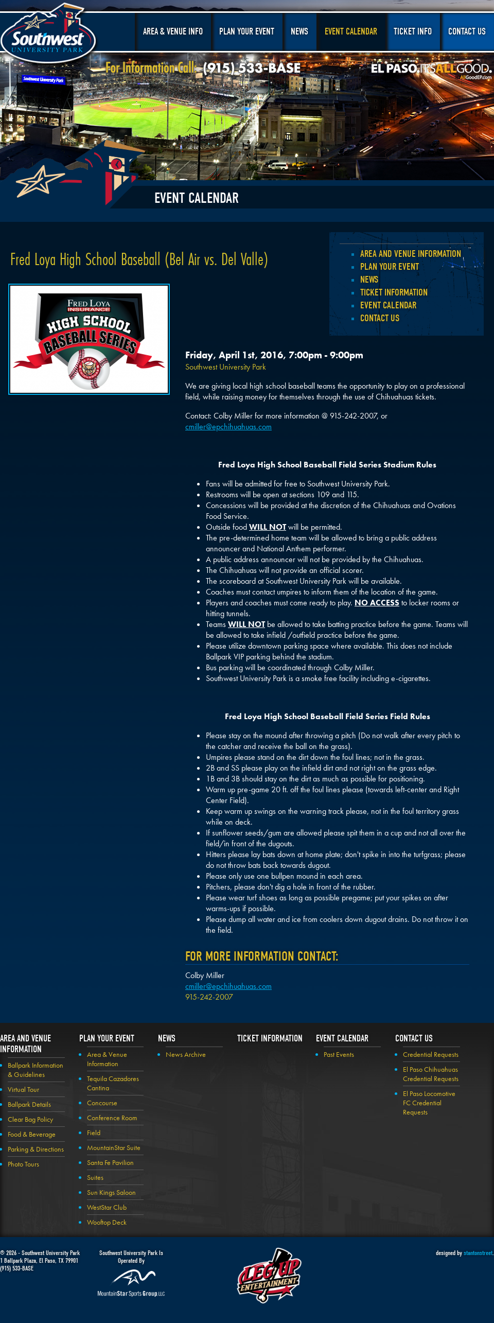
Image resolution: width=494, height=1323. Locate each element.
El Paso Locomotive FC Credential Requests (429, 1103)
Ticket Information (394, 292)
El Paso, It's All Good (431, 71)
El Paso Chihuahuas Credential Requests (430, 1074)
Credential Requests (430, 1054)
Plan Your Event (246, 31)
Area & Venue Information (107, 1059)
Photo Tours (23, 1164)
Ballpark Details (29, 1104)
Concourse (102, 1102)
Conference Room (112, 1117)
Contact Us (467, 31)
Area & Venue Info (173, 31)
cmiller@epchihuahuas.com (228, 426)
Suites (95, 1177)
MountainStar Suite (113, 1147)
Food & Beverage (32, 1134)
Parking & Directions (36, 1149)
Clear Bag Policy (30, 1119)
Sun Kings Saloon (111, 1192)
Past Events (339, 1054)
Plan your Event (389, 266)
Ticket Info (413, 31)
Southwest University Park (49, 35)
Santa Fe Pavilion (110, 1162)
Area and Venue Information (410, 253)
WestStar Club (107, 1207)
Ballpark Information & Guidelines (35, 1069)
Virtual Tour (23, 1089)
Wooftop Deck (107, 1222)
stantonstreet (478, 1253)
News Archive (186, 1054)
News (299, 31)
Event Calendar (351, 31)
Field (93, 1132)
